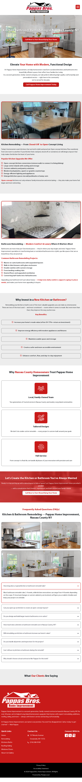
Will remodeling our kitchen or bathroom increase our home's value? (41, 633)
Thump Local (45, 779)
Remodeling (6, 742)
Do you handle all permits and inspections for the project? (41, 642)
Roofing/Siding (7, 750)
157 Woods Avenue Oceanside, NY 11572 (38, 740)
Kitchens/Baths (7, 746)
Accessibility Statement (41, 773)
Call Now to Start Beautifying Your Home (41, 39)
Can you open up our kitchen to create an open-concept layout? (41, 608)
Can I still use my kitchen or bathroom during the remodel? (41, 650)
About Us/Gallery (8, 757)
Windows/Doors (7, 753)
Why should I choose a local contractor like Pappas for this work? (41, 659)
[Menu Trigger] (78, 7)
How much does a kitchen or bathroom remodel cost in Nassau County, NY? (41, 625)
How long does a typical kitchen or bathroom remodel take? (41, 586)
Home (3, 739)
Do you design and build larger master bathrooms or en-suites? (41, 616)
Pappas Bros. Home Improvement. (40, 776)
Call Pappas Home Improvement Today (41, 84)
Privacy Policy (41, 769)
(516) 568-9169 (36, 746)
